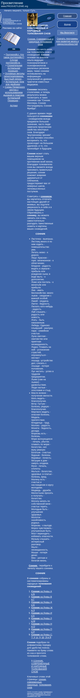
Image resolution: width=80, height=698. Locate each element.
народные (32, 684)
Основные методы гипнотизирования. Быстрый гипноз (14, 76)
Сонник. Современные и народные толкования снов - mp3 (38, 695)
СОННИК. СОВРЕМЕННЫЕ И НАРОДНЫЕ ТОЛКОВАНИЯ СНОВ (40, 666)
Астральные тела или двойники (15, 83)
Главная (67, 16)
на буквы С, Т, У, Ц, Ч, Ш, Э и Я (42, 636)
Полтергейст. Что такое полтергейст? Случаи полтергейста (14, 58)
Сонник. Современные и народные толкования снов (40, 42)
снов (29, 687)
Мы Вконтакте (67, 32)
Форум (67, 24)
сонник (42, 679)
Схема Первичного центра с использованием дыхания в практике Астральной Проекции (14, 94)
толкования (45, 684)
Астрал (14, 105)
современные (34, 682)
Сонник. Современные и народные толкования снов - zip (39, 692)
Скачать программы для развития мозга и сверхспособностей (67, 41)
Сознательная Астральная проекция (14, 68)
